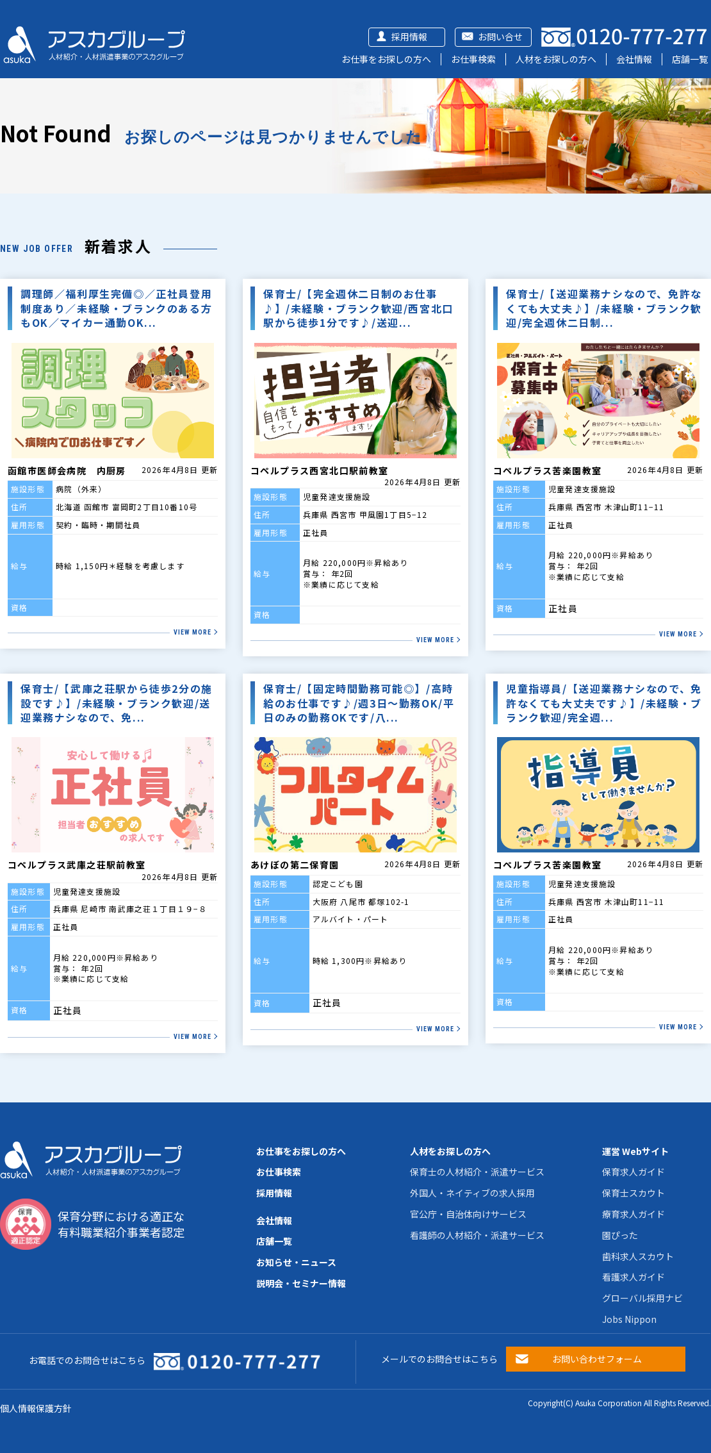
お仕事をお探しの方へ (386, 59)
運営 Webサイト (635, 1151)
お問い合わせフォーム (597, 1358)
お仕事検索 (473, 59)
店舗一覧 (690, 59)
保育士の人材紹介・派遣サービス (477, 1171)
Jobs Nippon (629, 1319)
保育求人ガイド (633, 1171)
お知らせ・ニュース (296, 1262)
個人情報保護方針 (36, 1408)
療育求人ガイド (633, 1214)
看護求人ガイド (633, 1276)
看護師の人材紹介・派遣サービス (477, 1235)
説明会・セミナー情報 (301, 1283)
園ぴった (620, 1235)
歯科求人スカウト (638, 1256)
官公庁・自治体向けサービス (468, 1214)
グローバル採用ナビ (642, 1297)
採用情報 (409, 36)
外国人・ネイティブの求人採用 (472, 1192)
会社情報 (634, 59)
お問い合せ (500, 36)
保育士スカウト (633, 1192)
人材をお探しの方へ (556, 59)
